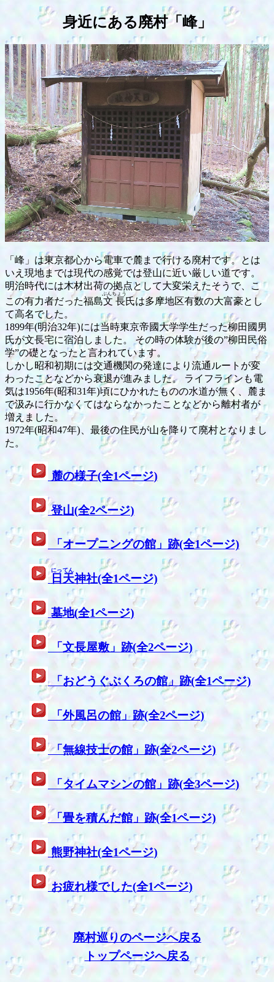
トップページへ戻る (137, 955)
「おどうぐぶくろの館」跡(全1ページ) (149, 681)
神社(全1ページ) (103, 578)
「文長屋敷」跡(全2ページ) (120, 647)
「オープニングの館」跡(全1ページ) (143, 544)
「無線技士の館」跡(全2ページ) (132, 749)
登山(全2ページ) (91, 510)
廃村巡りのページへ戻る (137, 937)
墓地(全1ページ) (91, 612)
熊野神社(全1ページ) (102, 852)
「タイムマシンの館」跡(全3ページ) (143, 784)
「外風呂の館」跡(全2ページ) (126, 715)
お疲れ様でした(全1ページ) (120, 886)
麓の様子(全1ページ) (102, 476)
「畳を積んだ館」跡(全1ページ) (132, 817)
